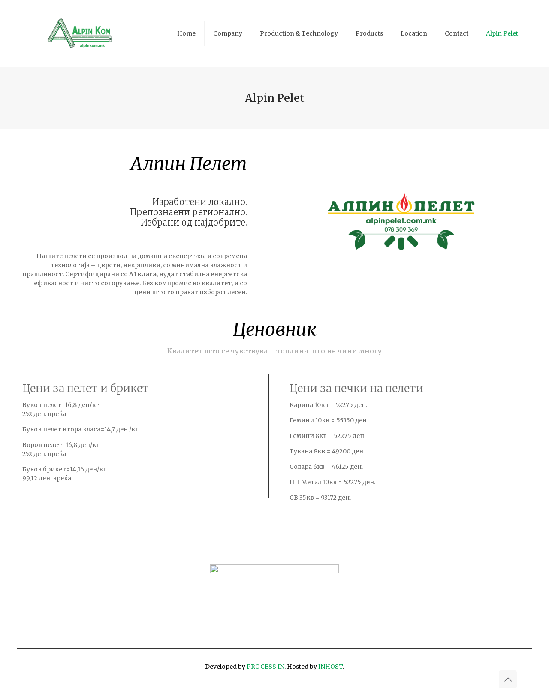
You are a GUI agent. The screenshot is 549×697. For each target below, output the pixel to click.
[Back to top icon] (508, 679)
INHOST (330, 666)
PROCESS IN (265, 666)
